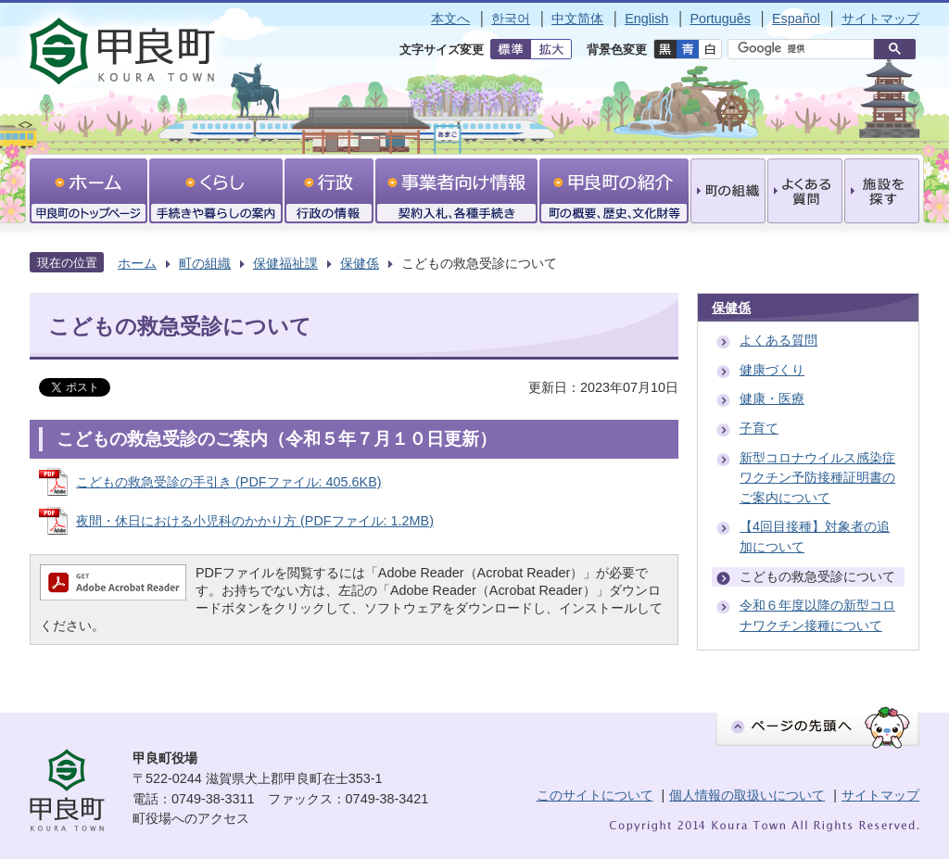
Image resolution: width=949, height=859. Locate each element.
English (646, 18)
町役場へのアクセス (191, 818)
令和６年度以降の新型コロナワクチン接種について (817, 615)
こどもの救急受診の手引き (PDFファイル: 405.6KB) (229, 481)
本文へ (450, 18)
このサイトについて (595, 795)
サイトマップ (880, 18)
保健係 (359, 263)
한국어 (510, 18)
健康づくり (772, 369)
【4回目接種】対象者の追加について (815, 536)
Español (796, 18)
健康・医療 (772, 398)
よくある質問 (778, 340)
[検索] (805, 49)
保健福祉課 (285, 263)
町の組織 (205, 263)
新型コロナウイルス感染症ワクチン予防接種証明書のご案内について (817, 477)
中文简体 (577, 18)
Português (720, 18)
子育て (759, 428)
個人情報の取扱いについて (747, 795)
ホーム (137, 263)
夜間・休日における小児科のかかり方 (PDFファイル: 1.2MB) (255, 520)
